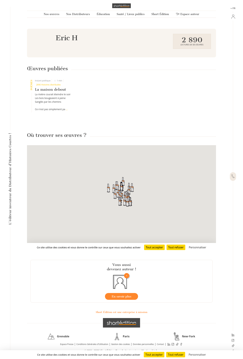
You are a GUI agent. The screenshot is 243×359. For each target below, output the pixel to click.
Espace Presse (66, 344)
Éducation (103, 14)
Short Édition (160, 14)
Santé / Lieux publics (131, 14)
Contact (160, 344)
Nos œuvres (51, 14)
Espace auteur (187, 14)
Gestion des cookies (120, 344)
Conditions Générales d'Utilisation (92, 344)
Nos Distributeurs (78, 14)
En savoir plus (121, 296)
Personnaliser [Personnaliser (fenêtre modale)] (197, 354)
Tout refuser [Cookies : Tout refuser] (175, 354)
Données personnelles (143, 344)
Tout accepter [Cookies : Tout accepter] (154, 354)
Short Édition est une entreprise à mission (121, 312)
